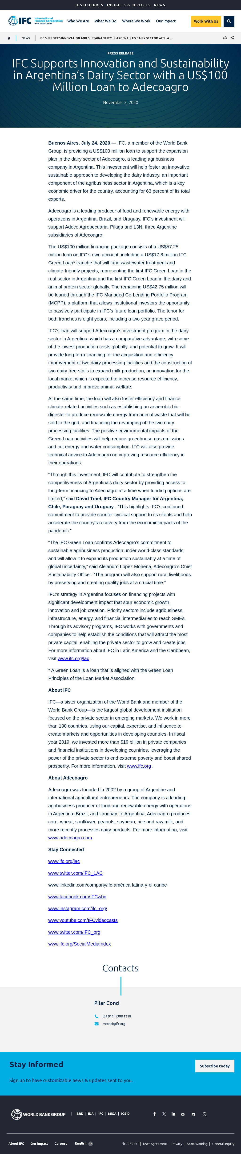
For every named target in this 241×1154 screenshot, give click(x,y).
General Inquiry (223, 1144)
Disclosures (89, 5)
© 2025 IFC (130, 1144)
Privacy (177, 1144)
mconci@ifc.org (114, 1024)
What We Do (105, 21)
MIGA (112, 1114)
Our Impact (166, 21)
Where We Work (136, 21)
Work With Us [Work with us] (206, 21)
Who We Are (78, 21)
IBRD (79, 1114)
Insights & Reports (128, 5)
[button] (229, 21)
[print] (224, 38)
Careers (60, 1144)
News (159, 5)
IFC (100, 1114)
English (80, 1143)
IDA (91, 1114)
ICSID (125, 1114)
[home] (9, 38)
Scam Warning (197, 1144)
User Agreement (155, 1144)
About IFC (16, 1144)
